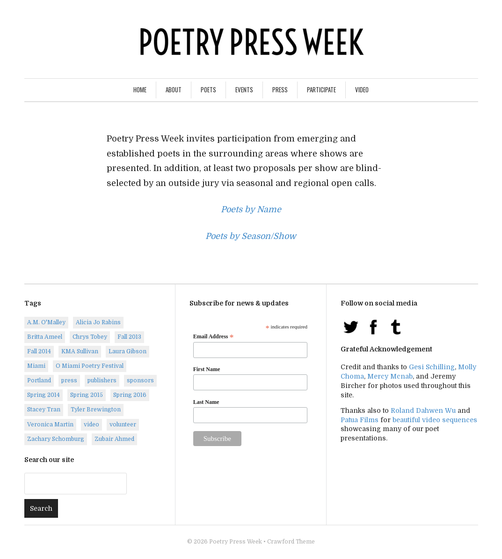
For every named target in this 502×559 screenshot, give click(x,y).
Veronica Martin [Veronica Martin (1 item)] (50, 424)
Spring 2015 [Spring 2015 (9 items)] (86, 395)
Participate (321, 89)
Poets (208, 89)
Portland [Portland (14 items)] (39, 380)
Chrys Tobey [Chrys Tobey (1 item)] (90, 337)
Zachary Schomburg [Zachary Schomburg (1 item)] (55, 439)
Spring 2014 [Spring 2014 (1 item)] (43, 395)
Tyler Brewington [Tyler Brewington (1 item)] (96, 409)
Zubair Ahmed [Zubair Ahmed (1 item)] (114, 439)
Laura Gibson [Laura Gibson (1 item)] (127, 351)
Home (139, 89)
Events (244, 89)
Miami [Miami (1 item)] (36, 366)
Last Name (206, 402)
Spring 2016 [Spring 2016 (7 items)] (129, 395)
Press (280, 89)
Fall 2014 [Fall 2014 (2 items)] (39, 351)
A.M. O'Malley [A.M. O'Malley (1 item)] (46, 322)
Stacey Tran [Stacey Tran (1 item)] (43, 409)
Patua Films (359, 420)
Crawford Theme (291, 541)
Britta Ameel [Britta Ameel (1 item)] (44, 337)
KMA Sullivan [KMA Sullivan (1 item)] (79, 351)
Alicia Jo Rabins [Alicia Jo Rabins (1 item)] (98, 322)
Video (362, 89)
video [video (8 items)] (91, 424)
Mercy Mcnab (390, 376)
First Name (206, 369)
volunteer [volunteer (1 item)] (122, 424)
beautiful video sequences (435, 420)
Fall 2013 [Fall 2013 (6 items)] (129, 337)
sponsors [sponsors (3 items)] (140, 380)
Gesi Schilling (432, 367)
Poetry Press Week (235, 541)
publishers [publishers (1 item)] (101, 380)
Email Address (213, 337)
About (174, 89)
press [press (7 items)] (69, 380)
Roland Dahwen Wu (423, 410)
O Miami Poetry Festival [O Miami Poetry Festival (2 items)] (90, 366)
